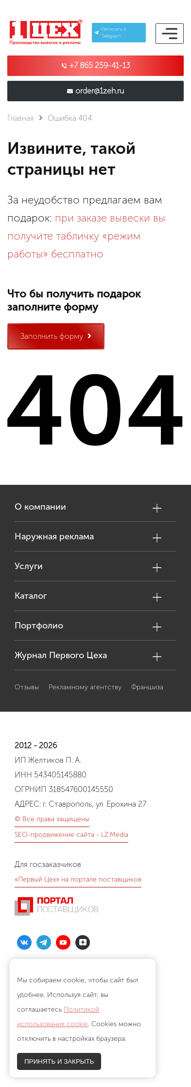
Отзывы (27, 687)
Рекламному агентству (85, 687)
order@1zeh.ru (99, 91)
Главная (20, 118)
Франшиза (147, 687)
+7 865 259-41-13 (99, 65)
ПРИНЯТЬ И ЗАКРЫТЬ (59, 1061)
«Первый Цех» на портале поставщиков (78, 879)
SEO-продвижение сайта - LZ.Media (71, 834)
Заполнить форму (55, 336)
